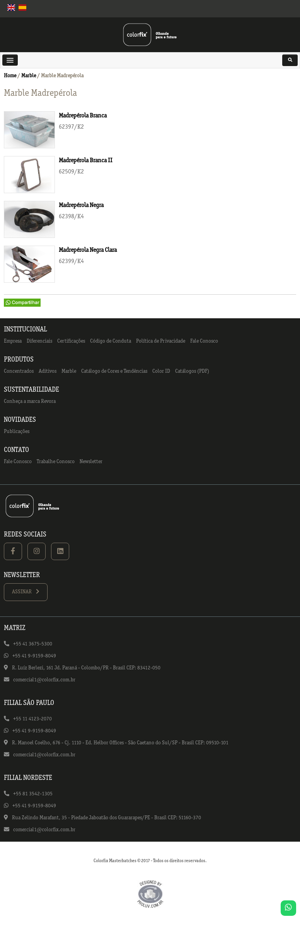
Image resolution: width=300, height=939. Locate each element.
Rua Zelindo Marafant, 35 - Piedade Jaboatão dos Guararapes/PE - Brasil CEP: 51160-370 (106, 817)
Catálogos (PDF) (192, 371)
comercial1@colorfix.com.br (44, 680)
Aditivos (47, 371)
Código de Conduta (110, 341)
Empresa (13, 341)
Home (10, 75)
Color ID (161, 371)
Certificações (71, 341)
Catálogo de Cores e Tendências (114, 371)
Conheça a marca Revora (30, 401)
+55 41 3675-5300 (32, 644)
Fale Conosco (204, 341)
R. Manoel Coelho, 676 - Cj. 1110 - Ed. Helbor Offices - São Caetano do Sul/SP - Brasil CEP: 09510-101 (120, 742)
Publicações (16, 431)
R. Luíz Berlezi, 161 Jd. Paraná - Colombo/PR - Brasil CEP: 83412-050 (86, 668)
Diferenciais (39, 341)
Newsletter (91, 461)
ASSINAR (25, 591)
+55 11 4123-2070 (32, 719)
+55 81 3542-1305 (33, 793)
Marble (28, 75)
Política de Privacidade (160, 341)
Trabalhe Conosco (56, 461)
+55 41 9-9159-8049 (34, 656)
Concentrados (19, 371)
